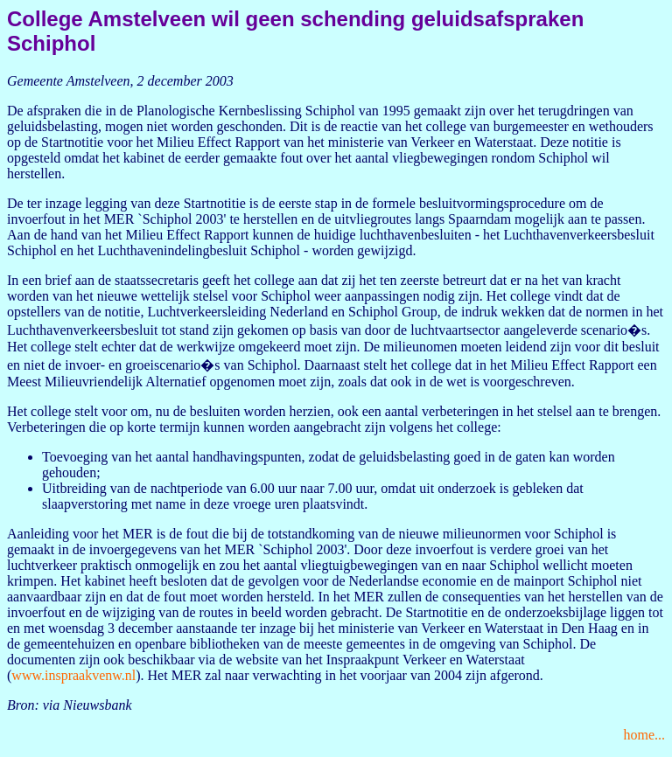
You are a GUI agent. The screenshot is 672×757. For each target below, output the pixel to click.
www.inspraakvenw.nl (73, 675)
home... (644, 734)
